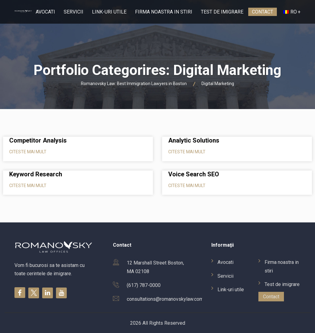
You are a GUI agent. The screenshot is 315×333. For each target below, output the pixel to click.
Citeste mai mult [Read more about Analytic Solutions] (186, 151)
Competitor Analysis (38, 140)
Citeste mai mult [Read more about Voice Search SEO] (186, 185)
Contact (262, 12)
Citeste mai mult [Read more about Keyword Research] (27, 185)
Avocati (45, 12)
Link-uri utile (109, 12)
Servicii (73, 12)
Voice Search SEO (193, 174)
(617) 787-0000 (144, 285)
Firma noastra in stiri (163, 12)
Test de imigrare (222, 12)
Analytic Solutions (193, 140)
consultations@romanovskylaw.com (165, 299)
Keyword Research (35, 174)
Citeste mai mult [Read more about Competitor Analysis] (27, 151)
